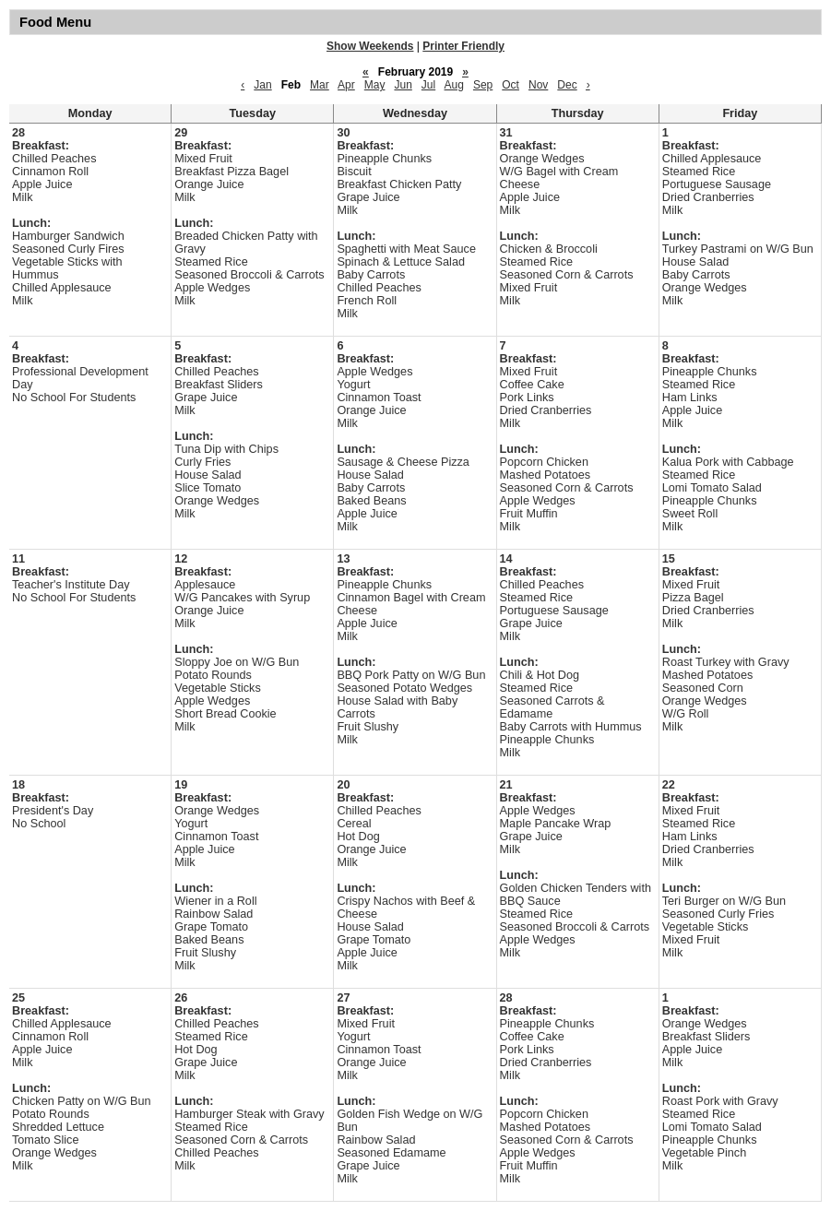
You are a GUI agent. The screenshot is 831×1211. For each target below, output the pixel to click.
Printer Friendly (463, 46)
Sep (483, 84)
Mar (319, 84)
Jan (262, 84)
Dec (566, 84)
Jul (428, 84)
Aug (454, 84)
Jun (402, 84)
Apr (346, 84)
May (375, 84)
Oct (510, 84)
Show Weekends (369, 46)
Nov (538, 84)
